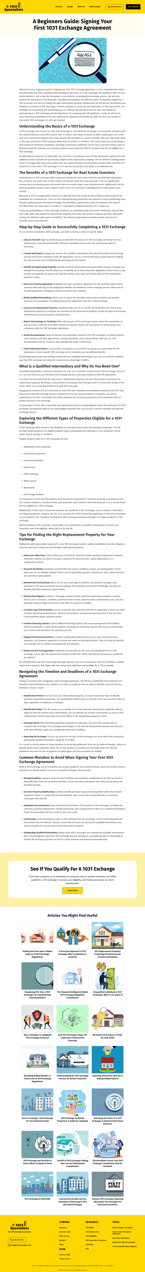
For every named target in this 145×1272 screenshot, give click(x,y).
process (59, 7)
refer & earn (95, 7)
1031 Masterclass (92, 1232)
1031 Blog (89, 1245)
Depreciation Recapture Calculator (122, 1233)
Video (61, 1245)
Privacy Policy (64, 1255)
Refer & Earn (64, 1236)
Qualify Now (73, 891)
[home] (14, 6)
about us (81, 7)
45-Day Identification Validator (124, 1246)
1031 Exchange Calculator (122, 1228)
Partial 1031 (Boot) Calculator (123, 1242)
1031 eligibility (91, 1236)
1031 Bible (89, 1228)
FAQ (87, 1249)
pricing (70, 7)
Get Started (133, 7)
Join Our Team (64, 1232)
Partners (62, 1240)
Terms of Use (64, 1259)
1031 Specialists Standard (96, 1240)
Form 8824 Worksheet (121, 1238)
